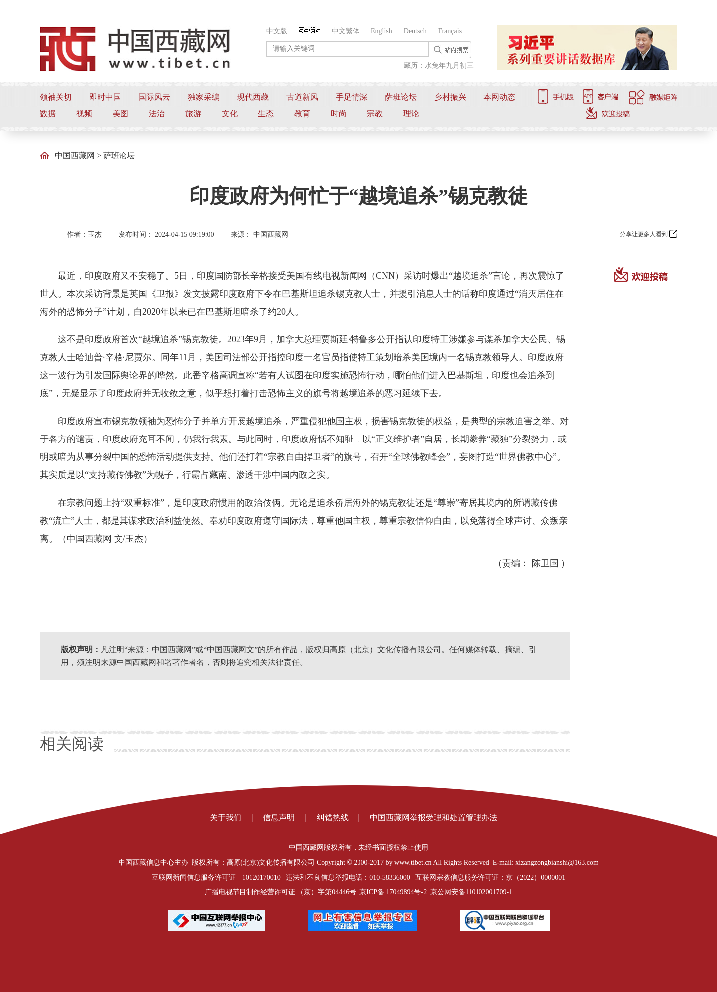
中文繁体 (345, 31)
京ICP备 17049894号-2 (393, 892)
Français (450, 31)
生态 (266, 114)
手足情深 (351, 97)
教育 (302, 114)
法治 (157, 114)
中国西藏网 (75, 155)
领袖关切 (56, 97)
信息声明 (279, 817)
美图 (120, 114)
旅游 (193, 114)
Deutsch (415, 31)
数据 (48, 114)
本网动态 (499, 97)
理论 (411, 114)
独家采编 (204, 97)
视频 (84, 114)
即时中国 (105, 97)
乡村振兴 (450, 97)
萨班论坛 (401, 97)
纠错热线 (333, 817)
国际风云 (154, 97)
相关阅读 (72, 744)
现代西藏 (253, 97)
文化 (230, 114)
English (381, 31)
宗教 (375, 114)
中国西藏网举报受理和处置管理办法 (433, 817)
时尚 (339, 114)
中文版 (276, 31)
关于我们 (225, 817)
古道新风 (302, 97)
